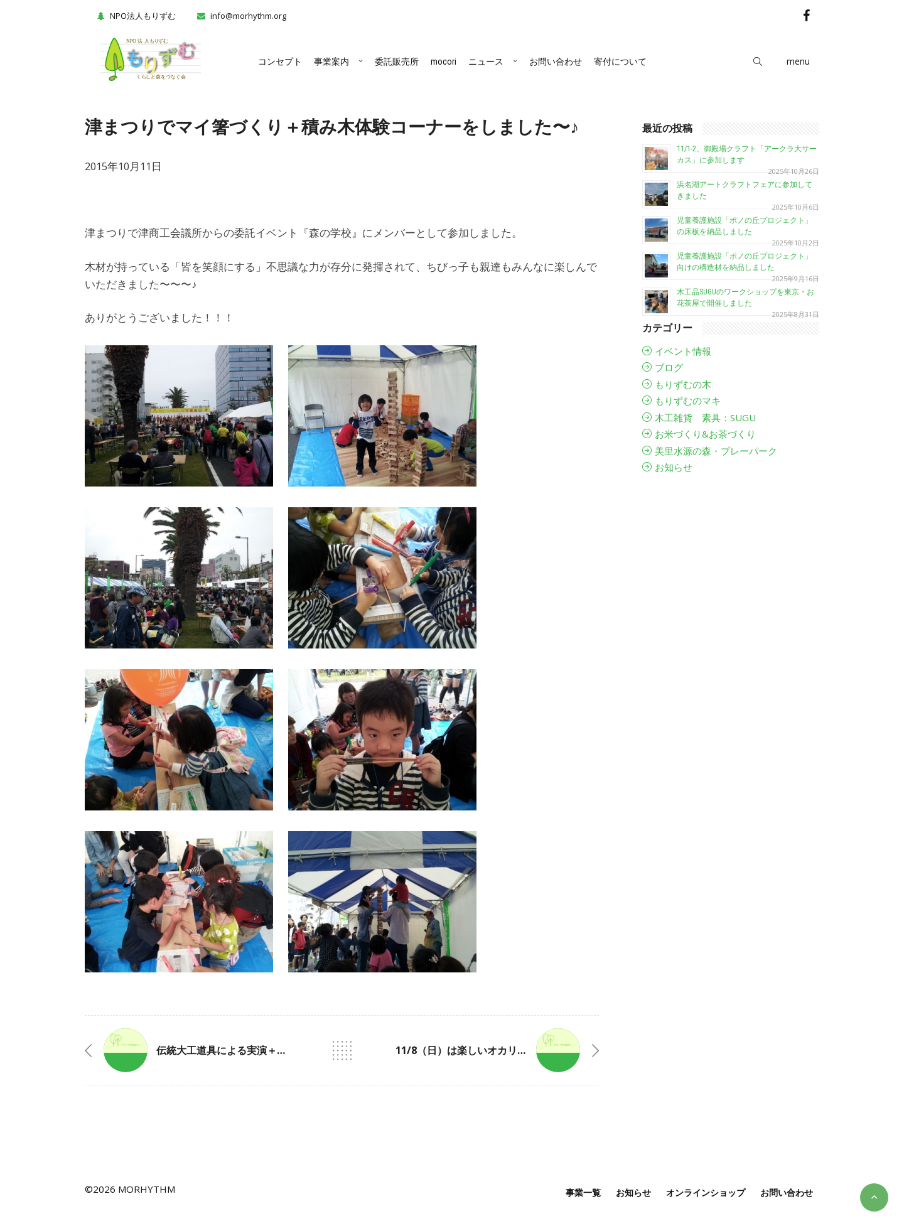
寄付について (620, 61)
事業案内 (331, 61)
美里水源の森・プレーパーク (716, 450)
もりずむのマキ (688, 400)
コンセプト (280, 61)
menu (798, 61)
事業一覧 (583, 1192)
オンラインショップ (705, 1192)
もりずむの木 (683, 384)
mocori (443, 61)
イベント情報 (683, 351)
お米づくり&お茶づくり (705, 434)
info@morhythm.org (248, 15)
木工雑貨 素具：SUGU (705, 417)
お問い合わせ (555, 61)
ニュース (485, 61)
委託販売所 (397, 61)
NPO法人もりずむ (135, 15)
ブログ (669, 367)
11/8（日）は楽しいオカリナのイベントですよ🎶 (508, 1050)
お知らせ (673, 467)
